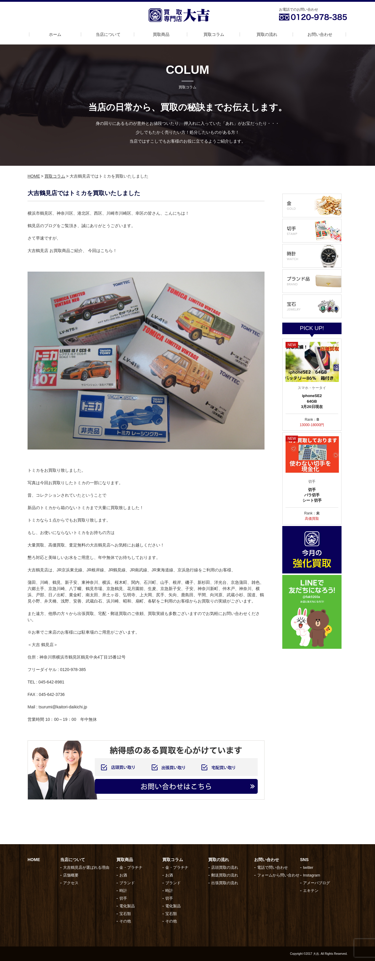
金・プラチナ (130, 867)
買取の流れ (267, 34)
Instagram (311, 875)
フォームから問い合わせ (278, 875)
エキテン (310, 890)
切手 (123, 898)
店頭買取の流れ (224, 867)
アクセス (70, 883)
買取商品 (161, 34)
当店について (108, 34)
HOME (34, 176)
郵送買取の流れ (224, 875)
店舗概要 (70, 875)
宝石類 (125, 913)
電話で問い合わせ (272, 867)
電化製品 (127, 906)
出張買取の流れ (224, 883)
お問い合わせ (319, 34)
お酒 (123, 875)
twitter (308, 867)
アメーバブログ (316, 883)
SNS (304, 859)
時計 (123, 890)
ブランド (127, 883)
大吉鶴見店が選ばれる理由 (86, 867)
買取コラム (213, 34)
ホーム (55, 34)
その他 (125, 921)
